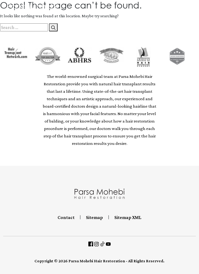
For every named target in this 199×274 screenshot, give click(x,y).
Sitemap (94, 217)
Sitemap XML (127, 217)
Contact (66, 217)
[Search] (53, 27)
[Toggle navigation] (195, 8)
